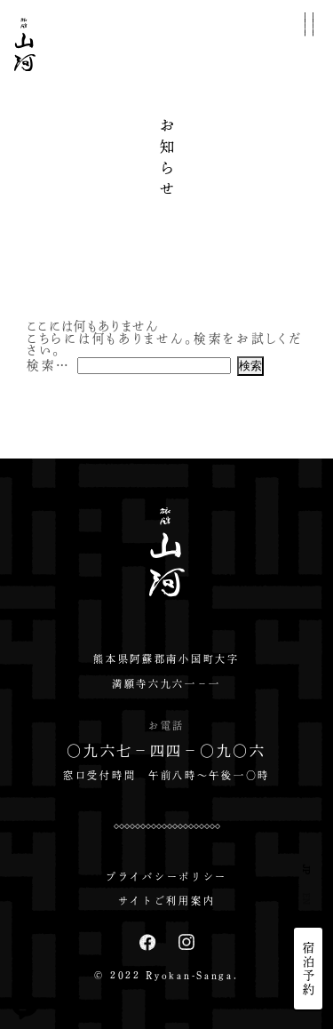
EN (306, 899)
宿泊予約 (308, 968)
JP (306, 869)
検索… (49, 364)
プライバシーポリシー (166, 876)
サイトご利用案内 (167, 900)
